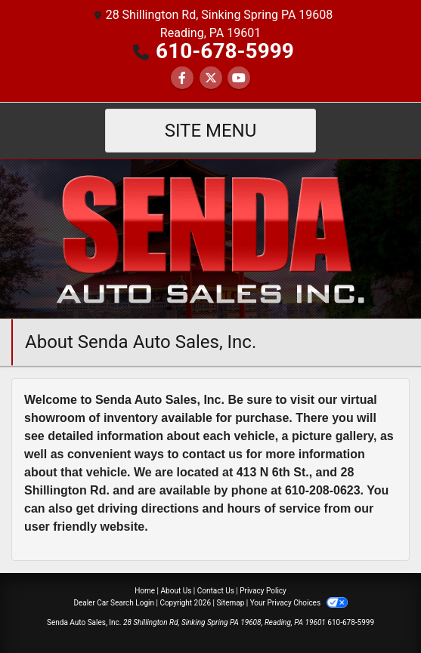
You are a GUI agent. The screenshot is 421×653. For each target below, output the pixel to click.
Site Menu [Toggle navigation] (211, 130)
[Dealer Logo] (210, 238)
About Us (176, 591)
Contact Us (215, 591)
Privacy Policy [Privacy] (263, 591)
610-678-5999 (225, 51)
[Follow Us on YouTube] (239, 78)
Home (145, 591)
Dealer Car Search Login (113, 603)
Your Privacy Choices (299, 603)
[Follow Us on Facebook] (182, 78)
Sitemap (230, 603)
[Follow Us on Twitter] (211, 78)
